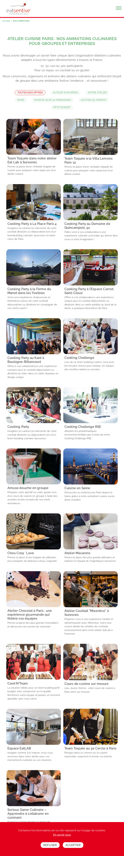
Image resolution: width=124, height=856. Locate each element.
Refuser (50, 845)
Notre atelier (97, 92)
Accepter (73, 845)
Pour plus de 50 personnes (52, 100)
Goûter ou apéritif (94, 100)
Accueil (6, 21)
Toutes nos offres (30, 92)
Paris (20, 100)
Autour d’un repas (65, 92)
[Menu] (119, 8)
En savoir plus (62, 834)
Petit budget (62, 107)
